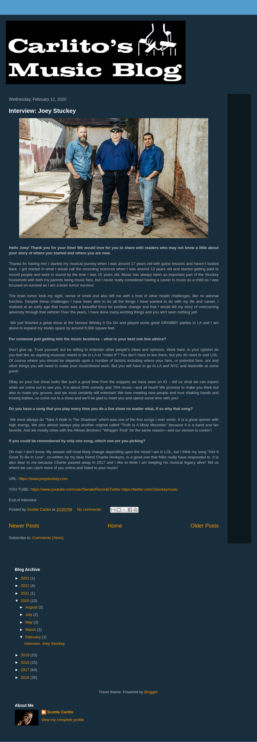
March (31, 629)
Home (115, 526)
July (29, 614)
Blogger (150, 692)
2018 (25, 662)
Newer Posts (24, 526)
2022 (25, 585)
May (29, 622)
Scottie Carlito (60, 712)
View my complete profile (62, 719)
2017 (25, 670)
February (33, 637)
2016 (25, 677)
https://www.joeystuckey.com (44, 478)
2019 (25, 655)
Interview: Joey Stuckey (42, 111)
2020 (25, 600)
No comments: (90, 509)
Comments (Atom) (48, 538)
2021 (25, 593)
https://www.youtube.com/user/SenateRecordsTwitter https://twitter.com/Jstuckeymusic (104, 489)
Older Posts (205, 526)
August (31, 607)
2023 (25, 578)
